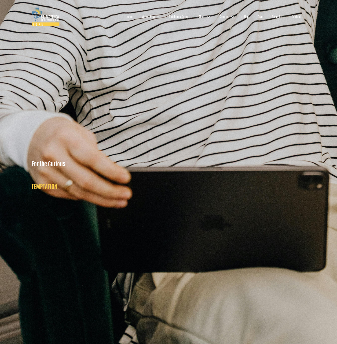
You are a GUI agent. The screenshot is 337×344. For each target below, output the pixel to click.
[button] (150, 17)
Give (260, 17)
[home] (46, 16)
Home (129, 17)
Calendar (277, 17)
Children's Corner (179, 17)
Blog (246, 17)
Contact (296, 17)
